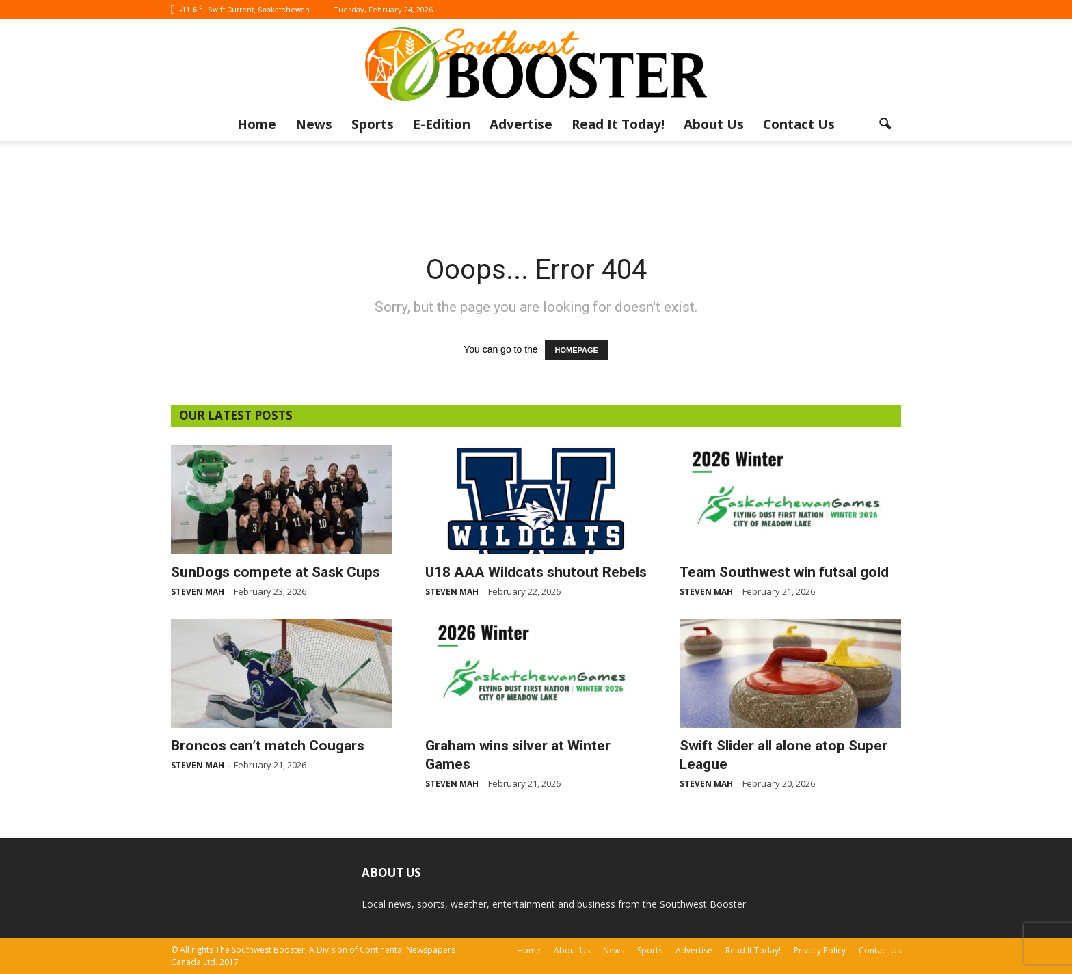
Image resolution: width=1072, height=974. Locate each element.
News (313, 124)
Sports (372, 124)
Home (256, 124)
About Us (714, 124)
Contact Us (799, 124)
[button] (884, 124)
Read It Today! (618, 124)
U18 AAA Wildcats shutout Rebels (536, 572)
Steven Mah (197, 591)
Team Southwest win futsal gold (784, 572)
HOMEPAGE (576, 350)
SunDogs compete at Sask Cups (275, 572)
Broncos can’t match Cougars (267, 746)
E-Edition (441, 124)
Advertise (521, 124)
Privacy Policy (820, 950)
